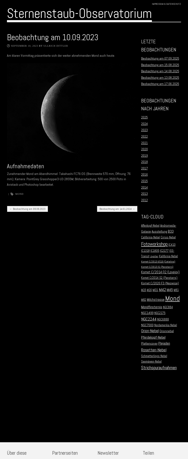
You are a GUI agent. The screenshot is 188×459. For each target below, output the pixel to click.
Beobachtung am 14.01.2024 (117, 209)
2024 (144, 124)
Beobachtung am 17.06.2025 (160, 84)
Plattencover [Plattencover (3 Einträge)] (149, 343)
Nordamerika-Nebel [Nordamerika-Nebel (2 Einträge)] (165, 325)
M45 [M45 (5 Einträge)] (170, 289)
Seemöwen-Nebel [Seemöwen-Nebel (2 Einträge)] (151, 362)
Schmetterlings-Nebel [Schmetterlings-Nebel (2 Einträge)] (154, 356)
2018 (144, 162)
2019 (144, 155)
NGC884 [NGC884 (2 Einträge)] (168, 307)
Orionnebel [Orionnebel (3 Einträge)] (167, 331)
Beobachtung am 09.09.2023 (27, 209)
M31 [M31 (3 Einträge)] (155, 290)
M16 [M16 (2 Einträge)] (149, 290)
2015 (144, 181)
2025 (144, 117)
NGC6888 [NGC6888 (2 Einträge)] (163, 319)
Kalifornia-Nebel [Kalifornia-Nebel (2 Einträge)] (168, 256)
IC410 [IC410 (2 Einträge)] (172, 245)
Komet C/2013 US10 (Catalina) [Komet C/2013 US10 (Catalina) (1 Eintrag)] (158, 261)
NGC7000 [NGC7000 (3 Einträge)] (147, 325)
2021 (144, 143)
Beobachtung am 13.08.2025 (160, 77)
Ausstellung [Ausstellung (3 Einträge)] (159, 232)
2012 (144, 200)
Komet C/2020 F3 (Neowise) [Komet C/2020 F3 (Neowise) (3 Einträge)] (160, 283)
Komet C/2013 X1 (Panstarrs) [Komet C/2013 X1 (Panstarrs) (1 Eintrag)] (157, 267)
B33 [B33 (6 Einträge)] (171, 231)
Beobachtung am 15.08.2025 (160, 65)
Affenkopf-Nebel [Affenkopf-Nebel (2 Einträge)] (150, 226)
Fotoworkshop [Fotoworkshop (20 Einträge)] (154, 244)
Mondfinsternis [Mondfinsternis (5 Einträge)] (151, 307)
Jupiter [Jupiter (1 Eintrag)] (154, 256)
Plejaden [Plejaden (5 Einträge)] (164, 343)
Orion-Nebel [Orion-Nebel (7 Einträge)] (150, 330)
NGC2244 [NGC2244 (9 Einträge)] (148, 319)
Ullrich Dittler (56, 46)
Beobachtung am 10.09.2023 (52, 37)
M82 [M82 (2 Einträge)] (143, 300)
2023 (144, 130)
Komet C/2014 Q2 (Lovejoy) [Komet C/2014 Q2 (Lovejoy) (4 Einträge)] (160, 272)
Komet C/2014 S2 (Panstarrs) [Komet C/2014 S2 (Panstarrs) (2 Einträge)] (159, 278)
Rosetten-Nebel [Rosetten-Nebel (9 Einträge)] (153, 350)
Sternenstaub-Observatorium (79, 13)
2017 (144, 168)
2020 (144, 149)
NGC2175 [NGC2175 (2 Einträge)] (160, 313)
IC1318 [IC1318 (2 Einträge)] (145, 251)
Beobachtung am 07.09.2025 (160, 58)
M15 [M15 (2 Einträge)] (143, 290)
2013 (144, 193)
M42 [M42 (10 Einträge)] (162, 289)
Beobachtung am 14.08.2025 (160, 71)
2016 (144, 174)
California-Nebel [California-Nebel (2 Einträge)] (150, 237)
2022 (144, 136)
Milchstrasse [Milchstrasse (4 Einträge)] (156, 299)
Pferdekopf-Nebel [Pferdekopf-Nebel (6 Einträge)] (153, 337)
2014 (144, 187)
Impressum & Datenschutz (166, 4)
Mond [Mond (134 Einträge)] (172, 298)
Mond (19, 194)
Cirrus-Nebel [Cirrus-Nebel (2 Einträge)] (168, 237)
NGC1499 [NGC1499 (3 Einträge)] (147, 313)
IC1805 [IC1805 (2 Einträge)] (154, 251)
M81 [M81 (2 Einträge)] (176, 290)
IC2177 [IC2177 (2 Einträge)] (164, 251)
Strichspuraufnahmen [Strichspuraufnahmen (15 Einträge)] (159, 368)
